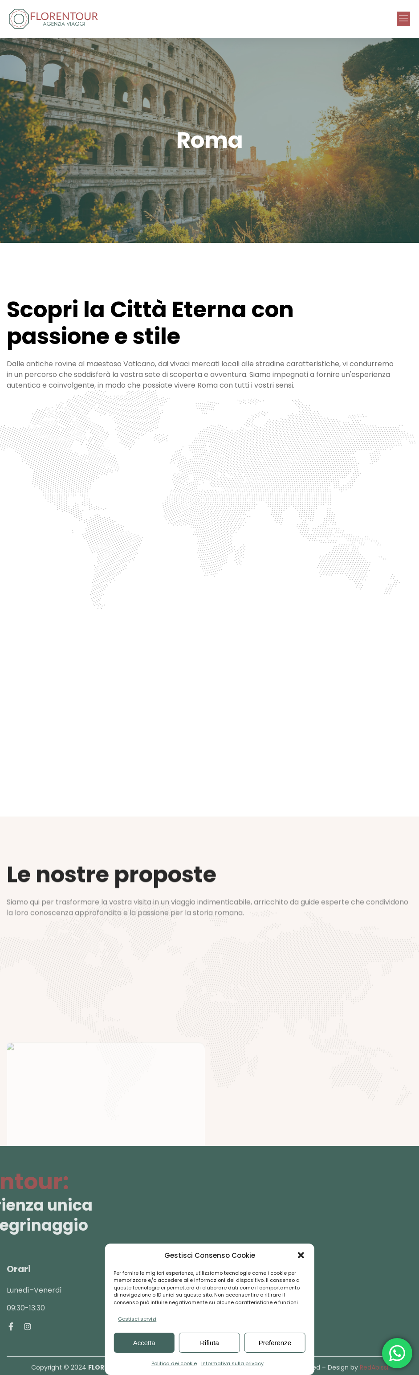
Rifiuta (209, 1342)
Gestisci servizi (137, 1318)
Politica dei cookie (174, 1363)
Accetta (144, 1342)
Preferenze (275, 1342)
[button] (301, 1255)
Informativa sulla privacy (232, 1363)
